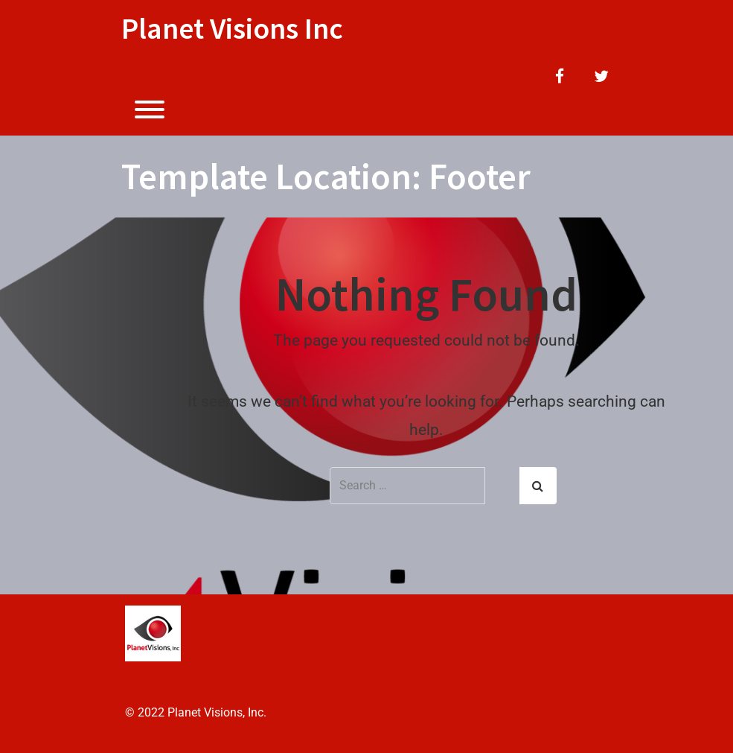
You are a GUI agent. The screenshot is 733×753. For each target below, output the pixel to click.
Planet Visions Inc (232, 28)
